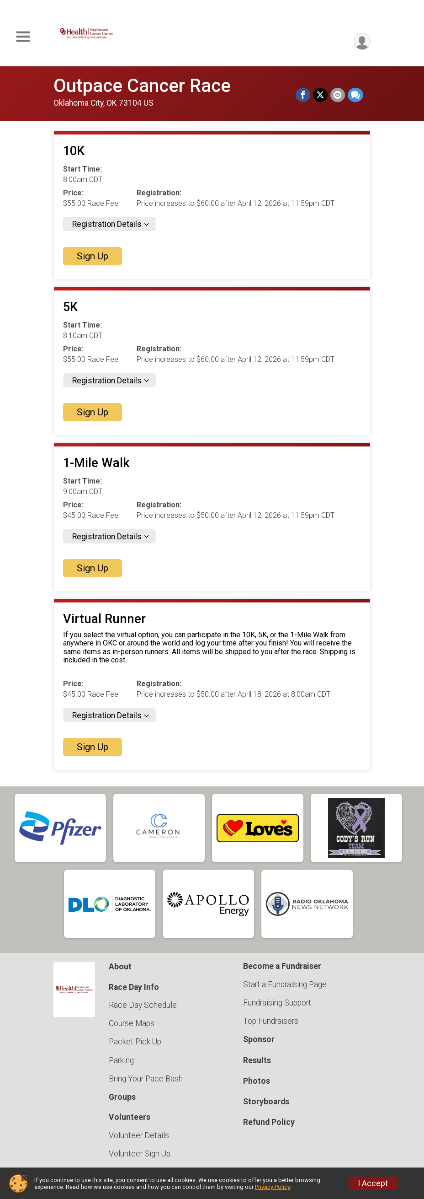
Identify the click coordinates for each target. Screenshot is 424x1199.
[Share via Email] (337, 95)
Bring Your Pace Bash (146, 1078)
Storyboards (266, 1101)
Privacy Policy (272, 1186)
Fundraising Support (277, 1002)
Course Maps (131, 1023)
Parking (121, 1060)
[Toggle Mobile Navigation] (23, 36)
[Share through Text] (355, 95)
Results (257, 1060)
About (120, 966)
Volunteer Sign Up (139, 1153)
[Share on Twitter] (320, 95)
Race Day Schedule (143, 1005)
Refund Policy (269, 1122)
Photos (256, 1081)
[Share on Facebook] (303, 95)
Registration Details (107, 224)
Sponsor (259, 1039)
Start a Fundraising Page (285, 984)
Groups (122, 1097)
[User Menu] (362, 41)
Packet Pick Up (135, 1041)
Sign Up (92, 256)
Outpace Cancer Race (142, 86)
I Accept (373, 1183)
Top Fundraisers (270, 1021)
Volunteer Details (139, 1135)
